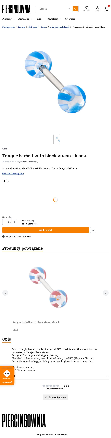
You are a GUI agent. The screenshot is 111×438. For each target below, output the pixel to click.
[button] (75, 8)
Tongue (44, 27)
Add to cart (45, 229)
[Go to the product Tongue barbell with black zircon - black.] (49, 287)
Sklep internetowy (52, 434)
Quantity (6, 217)
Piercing (21, 27)
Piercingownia (8, 27)
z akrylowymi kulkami (59, 27)
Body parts (32, 27)
